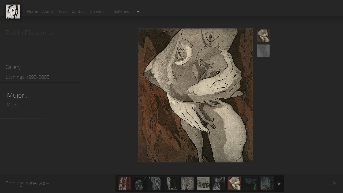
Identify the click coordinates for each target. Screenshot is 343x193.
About (47, 12)
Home (32, 12)
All (334, 184)
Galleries (121, 12)
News (62, 12)
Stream (97, 12)
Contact (79, 12)
